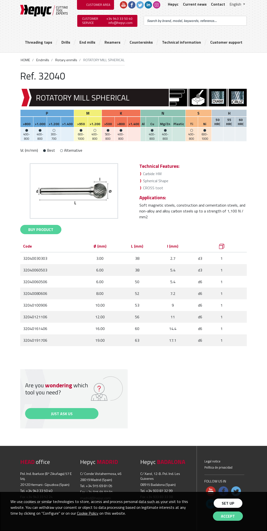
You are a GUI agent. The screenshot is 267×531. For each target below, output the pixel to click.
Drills (65, 42)
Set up (228, 503)
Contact (218, 4)
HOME (25, 60)
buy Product (40, 229)
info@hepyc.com (120, 22)
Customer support (226, 42)
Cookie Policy (87, 513)
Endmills (42, 60)
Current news (195, 4)
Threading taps (38, 42)
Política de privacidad (218, 467)
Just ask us (62, 414)
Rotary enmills (66, 60)
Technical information (181, 42)
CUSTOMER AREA (98, 4)
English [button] (235, 4)
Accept (228, 516)
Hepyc (173, 4)
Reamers (112, 42)
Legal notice (212, 461)
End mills (87, 42)
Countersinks (141, 42)
